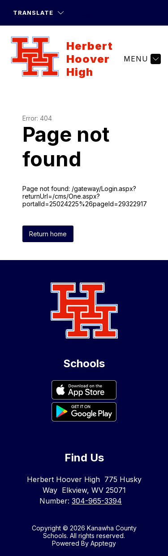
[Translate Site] (38, 12)
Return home (48, 234)
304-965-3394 (97, 500)
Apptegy (103, 543)
